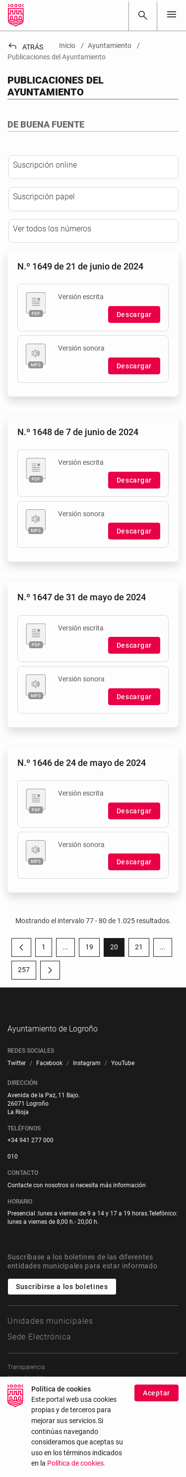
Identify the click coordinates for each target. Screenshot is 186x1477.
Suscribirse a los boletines (62, 1348)
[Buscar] (142, 15)
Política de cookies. (76, 1463)
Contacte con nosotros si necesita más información (76, 1246)
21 (142, 993)
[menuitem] (16, 1124)
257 (27, 1016)
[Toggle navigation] (171, 15)
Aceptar (156, 1393)
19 (92, 993)
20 (117, 993)
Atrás (25, 47)
